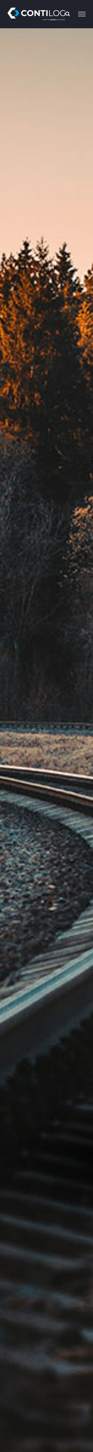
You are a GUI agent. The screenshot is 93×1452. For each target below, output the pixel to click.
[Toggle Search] (67, 13)
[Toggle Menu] (82, 14)
